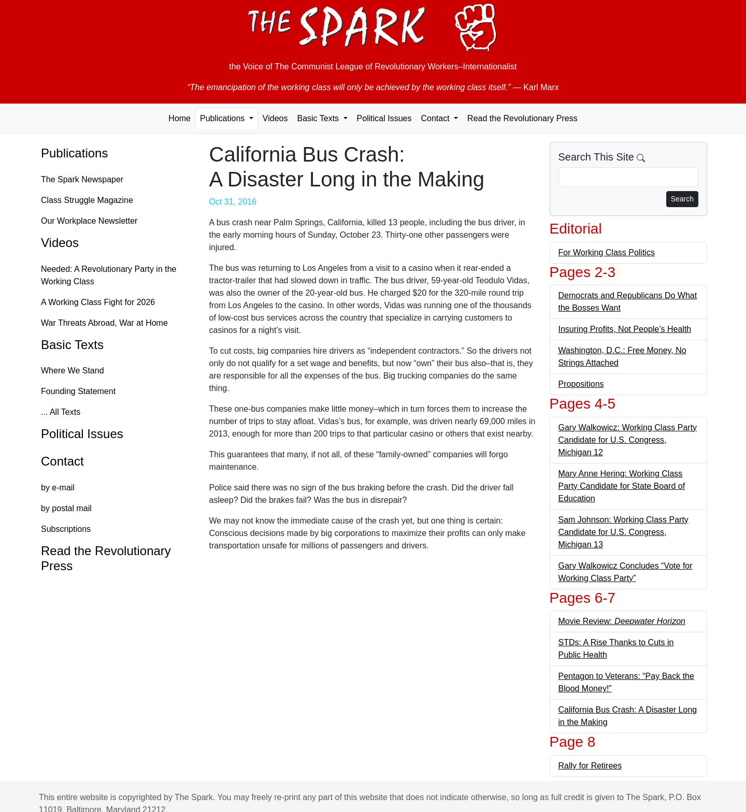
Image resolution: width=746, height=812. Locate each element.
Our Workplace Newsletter (89, 220)
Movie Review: (621, 621)
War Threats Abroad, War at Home (104, 322)
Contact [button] (436, 118)
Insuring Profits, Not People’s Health (625, 329)
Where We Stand (72, 370)
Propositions (581, 384)
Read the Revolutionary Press (522, 118)
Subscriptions (66, 529)
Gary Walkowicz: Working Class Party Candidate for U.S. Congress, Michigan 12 (627, 440)
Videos (275, 118)
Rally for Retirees (590, 765)
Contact (62, 461)
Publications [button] (223, 118)
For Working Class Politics (606, 252)
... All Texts (60, 412)
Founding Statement (78, 391)
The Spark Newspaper (82, 179)
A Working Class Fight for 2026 (98, 302)
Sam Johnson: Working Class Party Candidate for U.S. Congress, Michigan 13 (623, 532)
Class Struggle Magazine (87, 200)
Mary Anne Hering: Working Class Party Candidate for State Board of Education (621, 486)
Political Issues (384, 118)
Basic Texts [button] (319, 118)
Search (682, 199)
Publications (74, 153)
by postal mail (66, 508)
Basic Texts (72, 345)
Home (179, 118)
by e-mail (58, 487)
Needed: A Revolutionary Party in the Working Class (109, 275)
